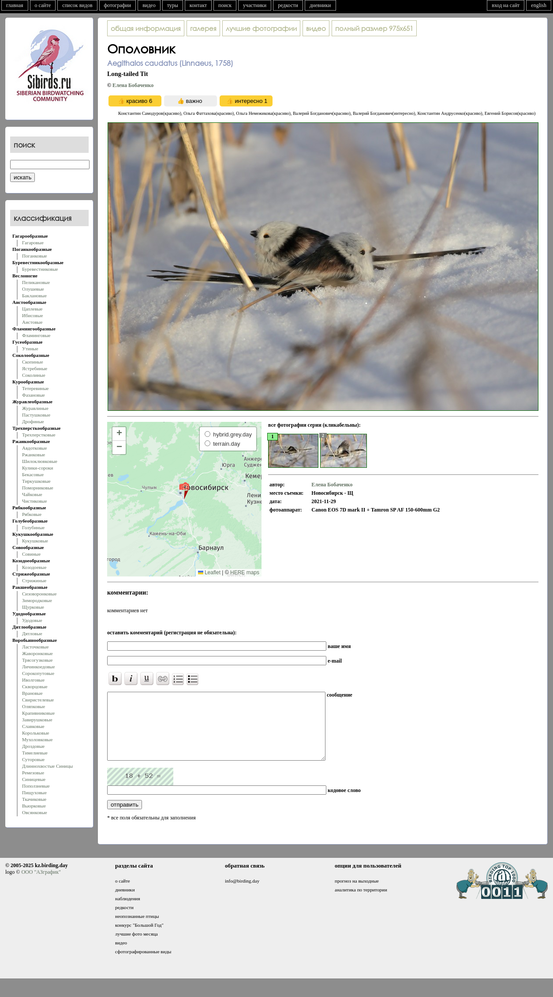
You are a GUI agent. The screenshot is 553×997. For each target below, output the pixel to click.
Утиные (30, 348)
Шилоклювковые (39, 461)
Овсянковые (34, 812)
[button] (184, 490)
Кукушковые (35, 540)
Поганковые (34, 255)
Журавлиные (35, 408)
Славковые (33, 726)
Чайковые (32, 494)
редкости (288, 5)
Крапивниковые (38, 713)
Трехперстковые (39, 434)
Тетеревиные (35, 388)
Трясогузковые (37, 660)
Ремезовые (33, 772)
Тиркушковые (36, 481)
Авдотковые (34, 448)
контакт (198, 5)
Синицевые (33, 779)
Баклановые (34, 295)
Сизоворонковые (39, 593)
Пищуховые (34, 792)
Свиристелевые (38, 699)
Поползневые (36, 786)
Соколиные (33, 375)
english (538, 5)
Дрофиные (33, 421)
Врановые (32, 693)
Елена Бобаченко (132, 85)
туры (172, 5)
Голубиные (33, 527)
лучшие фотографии (261, 28)
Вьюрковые (34, 805)
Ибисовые (32, 315)
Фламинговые (36, 335)
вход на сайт (505, 5)
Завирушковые (37, 719)
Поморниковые (37, 487)
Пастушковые (36, 414)
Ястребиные (34, 368)
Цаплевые (32, 308)
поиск (225, 5)
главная (14, 5)
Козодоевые (34, 567)
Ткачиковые (34, 799)
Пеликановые (36, 282)
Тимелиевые (35, 752)
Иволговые (33, 679)
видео (149, 5)
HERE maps (244, 572)
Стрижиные (34, 580)
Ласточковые (35, 646)
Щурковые (33, 607)
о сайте (43, 5)
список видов (77, 5)
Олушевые (33, 289)
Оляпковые (33, 706)
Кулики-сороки (37, 467)
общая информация (146, 28)
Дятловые (32, 633)
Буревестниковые (40, 269)
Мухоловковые (37, 739)
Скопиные (32, 361)
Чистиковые (34, 501)
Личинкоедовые (38, 666)
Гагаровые (33, 242)
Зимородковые (37, 600)
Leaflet (209, 572)
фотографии (117, 5)
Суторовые (33, 759)
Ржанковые (33, 454)
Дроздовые (33, 746)
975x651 (374, 28)
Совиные (31, 554)
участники (254, 5)
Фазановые (33, 395)
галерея (203, 28)
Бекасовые (33, 474)
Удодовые (32, 620)
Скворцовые (35, 686)
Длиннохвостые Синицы (47, 766)
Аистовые (32, 322)
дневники (320, 5)
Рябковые (31, 514)
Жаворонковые (37, 653)
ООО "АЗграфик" (40, 885)
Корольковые (35, 732)
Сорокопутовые (38, 673)
